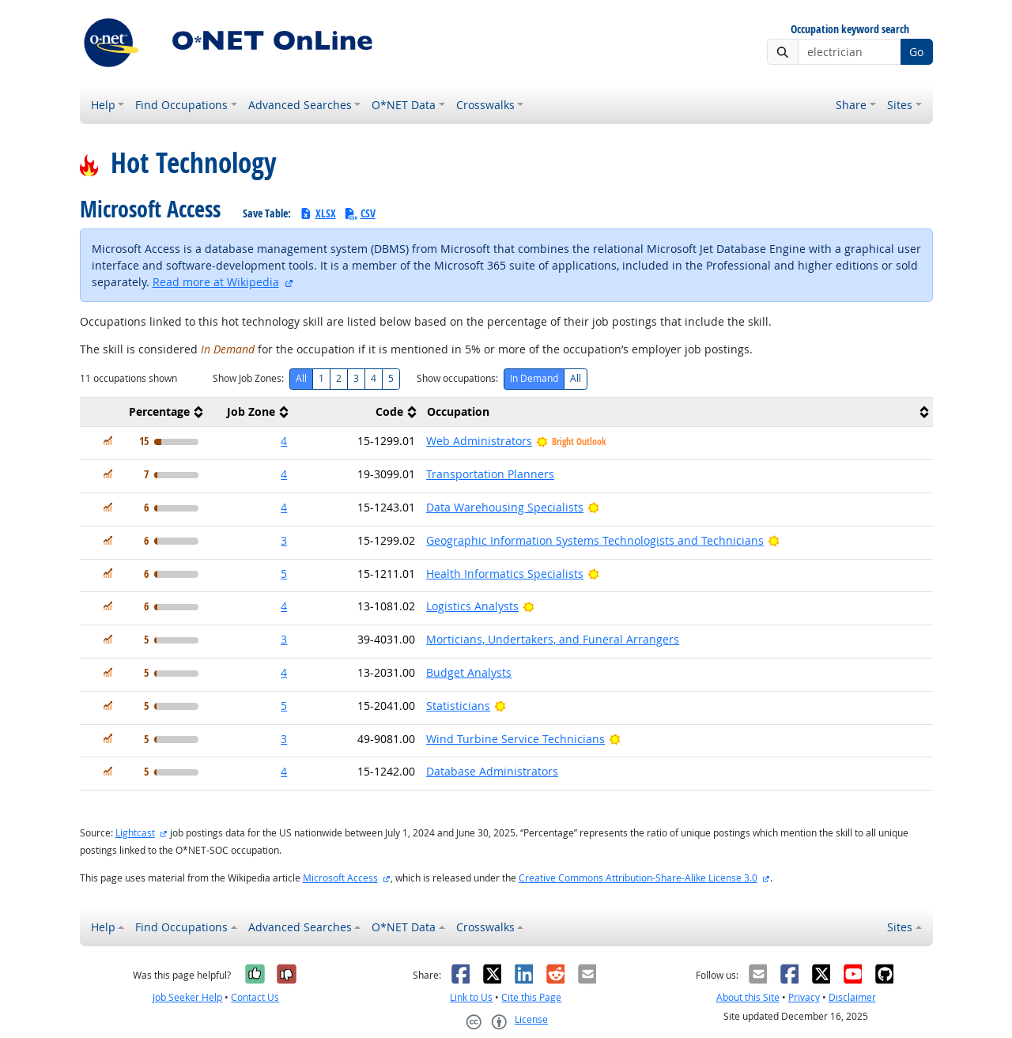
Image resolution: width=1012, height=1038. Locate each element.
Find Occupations (181, 104)
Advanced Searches (300, 104)
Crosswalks (485, 104)
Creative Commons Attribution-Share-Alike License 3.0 (638, 878)
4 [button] (284, 440)
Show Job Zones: (248, 378)
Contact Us (255, 997)
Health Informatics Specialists (504, 573)
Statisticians (458, 705)
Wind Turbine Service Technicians (515, 738)
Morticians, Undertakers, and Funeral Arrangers (552, 639)
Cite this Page (531, 997)
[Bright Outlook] (593, 507)
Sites (899, 104)
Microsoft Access (340, 878)
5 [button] (284, 573)
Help (103, 104)
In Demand (534, 378)
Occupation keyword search (850, 29)
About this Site (748, 997)
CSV (360, 213)
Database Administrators (492, 771)
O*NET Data (404, 104)
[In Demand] (108, 440)
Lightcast (135, 833)
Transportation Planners (490, 473)
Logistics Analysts (472, 605)
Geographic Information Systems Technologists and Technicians (595, 540)
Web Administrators (479, 440)
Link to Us (471, 997)
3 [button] (284, 540)
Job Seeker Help (187, 997)
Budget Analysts (469, 672)
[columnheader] (144, 412)
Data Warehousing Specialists (504, 507)
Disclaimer (852, 997)
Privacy (804, 997)
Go (916, 51)
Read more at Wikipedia (216, 281)
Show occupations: (457, 378)
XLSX (317, 213)
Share (851, 104)
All (301, 378)
